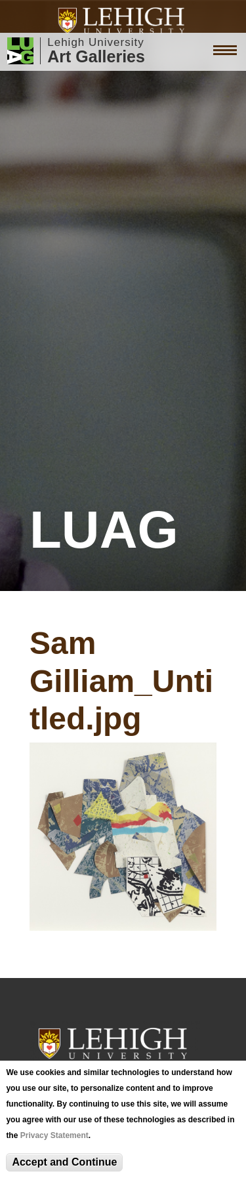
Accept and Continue (64, 1162)
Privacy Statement (54, 1135)
